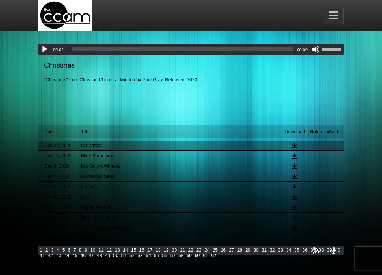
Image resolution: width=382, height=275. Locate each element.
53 (140, 255)
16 (141, 250)
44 (66, 255)
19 (165, 250)
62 (213, 255)
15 (133, 250)
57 (172, 255)
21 (182, 250)
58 (180, 255)
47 (91, 255)
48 (99, 255)
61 (205, 255)
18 (157, 250)
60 (197, 255)
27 (231, 250)
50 (115, 255)
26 (223, 250)
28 (239, 250)
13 (117, 250)
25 (215, 250)
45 (74, 255)
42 (50, 255)
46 (83, 255)
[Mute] (316, 49)
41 (42, 255)
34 (288, 250)
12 (109, 250)
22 (190, 250)
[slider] (182, 49)
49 (107, 255)
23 (198, 250)
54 (148, 255)
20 (174, 250)
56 (164, 255)
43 (58, 255)
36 (305, 250)
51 (123, 255)
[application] (191, 49)
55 (156, 255)
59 (188, 255)
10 (92, 250)
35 (296, 250)
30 (255, 250)
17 (149, 250)
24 (206, 250)
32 (272, 250)
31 (264, 250)
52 (131, 255)
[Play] (45, 49)
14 (125, 250)
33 (280, 250)
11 (101, 250)
